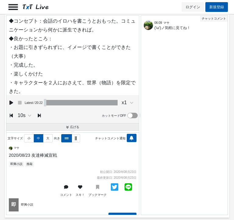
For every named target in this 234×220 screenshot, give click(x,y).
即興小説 (16, 164)
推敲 (30, 164)
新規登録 (216, 7)
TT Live (35, 7)
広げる (72, 127)
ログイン (193, 7)
